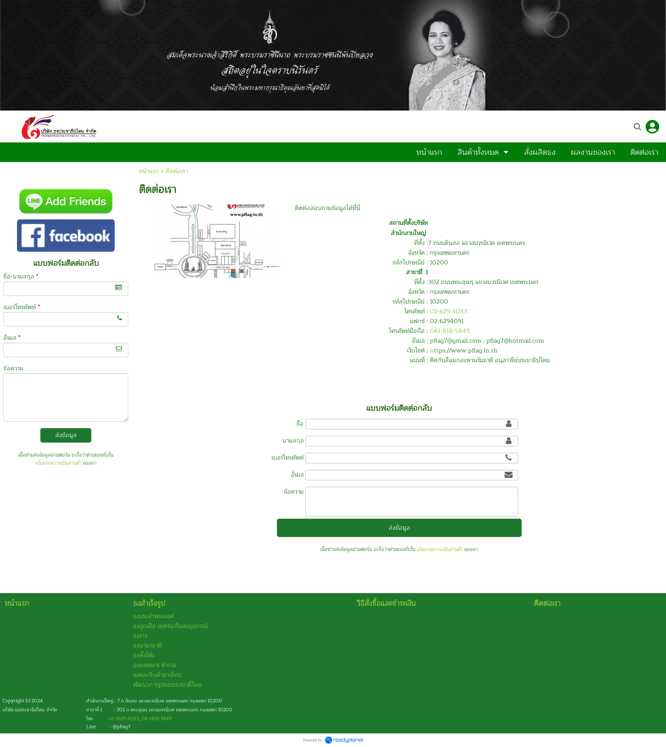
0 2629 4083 (125, 719)
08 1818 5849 (156, 719)
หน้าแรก (149, 171)
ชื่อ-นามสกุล (20, 276)
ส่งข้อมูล (65, 435)
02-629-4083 (448, 311)
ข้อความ (13, 368)
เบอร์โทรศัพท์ (21, 307)
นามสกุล (293, 441)
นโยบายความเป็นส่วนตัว (58, 463)
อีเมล (11, 338)
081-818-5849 (449, 331)
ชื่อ (300, 424)
